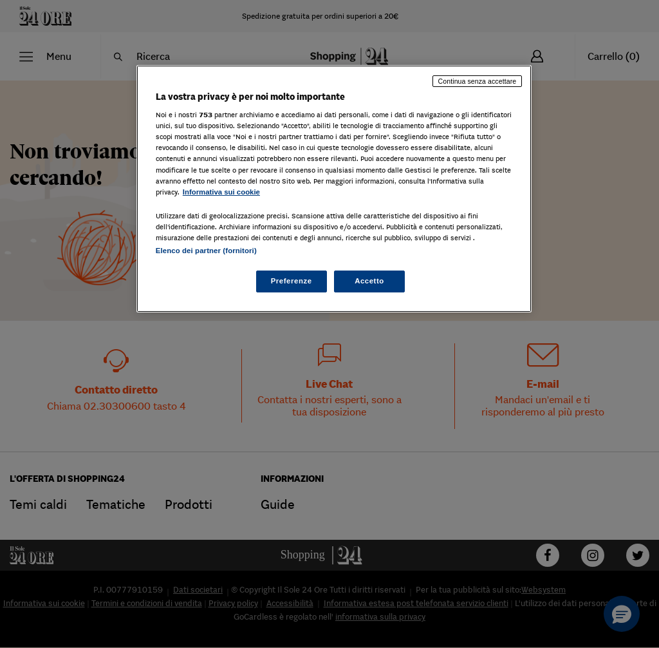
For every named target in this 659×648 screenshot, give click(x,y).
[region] (334, 188)
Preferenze (291, 281)
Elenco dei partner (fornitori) (206, 250)
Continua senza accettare (477, 81)
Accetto (369, 281)
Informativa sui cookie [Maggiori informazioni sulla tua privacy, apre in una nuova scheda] (221, 192)
